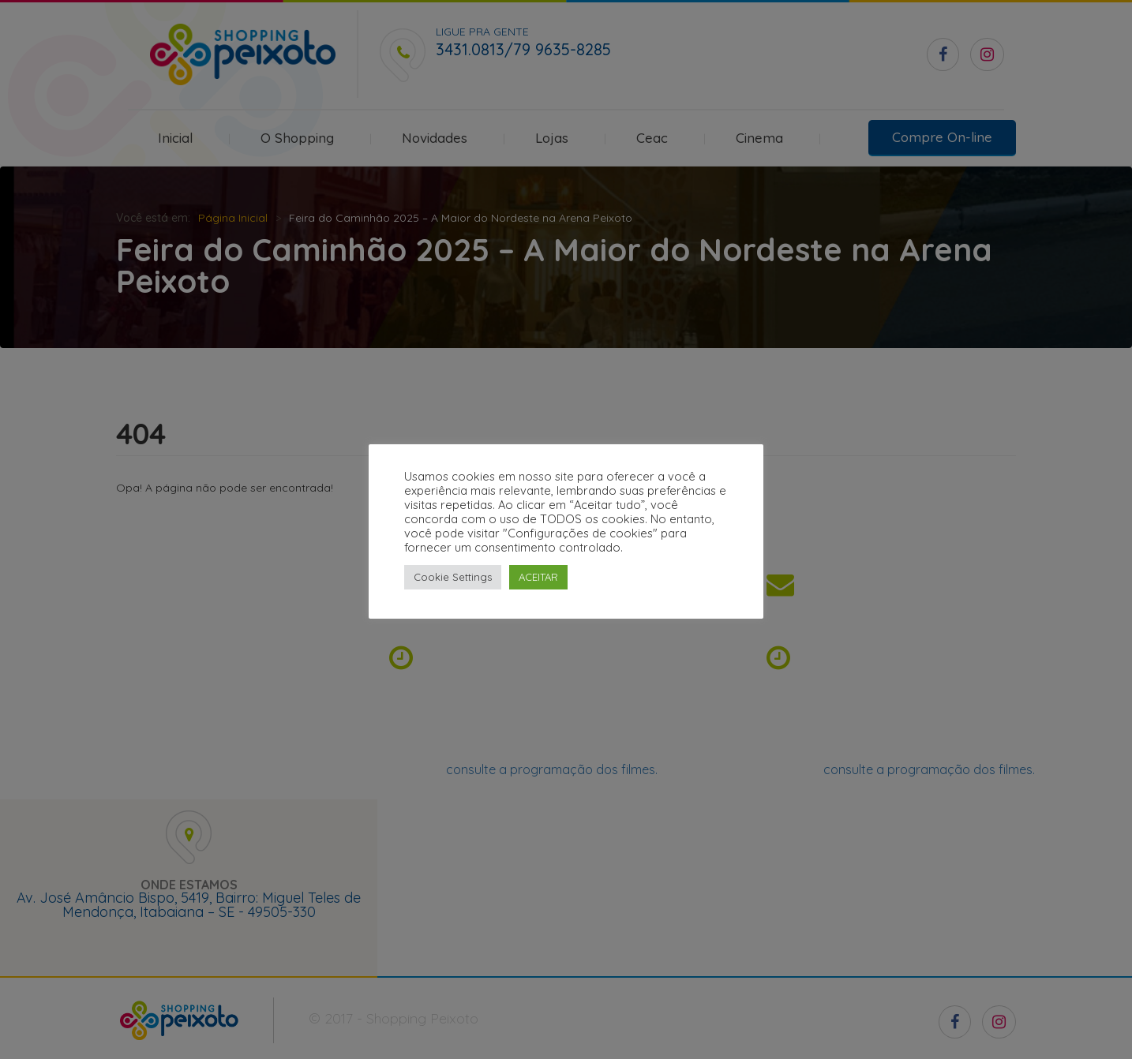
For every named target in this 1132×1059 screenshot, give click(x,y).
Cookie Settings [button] (453, 577)
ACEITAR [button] (538, 577)
